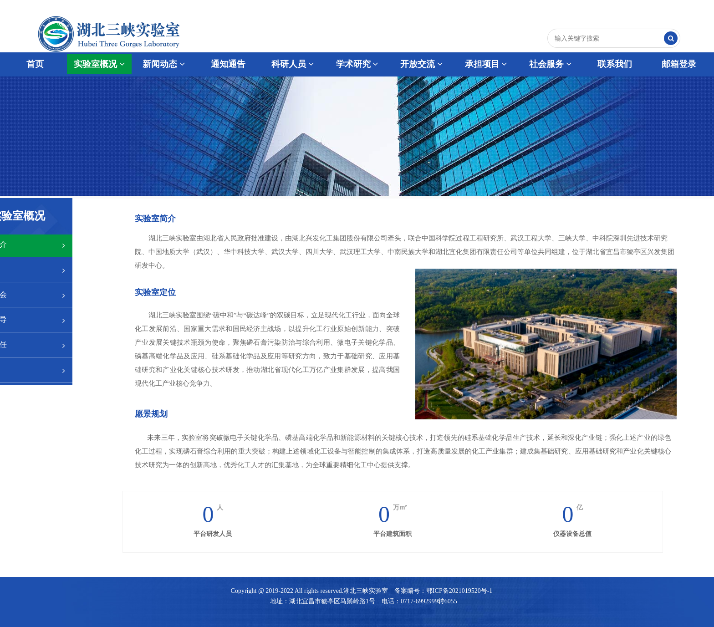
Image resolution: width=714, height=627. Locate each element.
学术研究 (357, 64)
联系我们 (614, 64)
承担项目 (486, 64)
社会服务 (550, 64)
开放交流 (421, 64)
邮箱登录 (679, 64)
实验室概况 (99, 64)
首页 (35, 64)
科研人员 (292, 64)
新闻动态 (164, 64)
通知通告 (228, 64)
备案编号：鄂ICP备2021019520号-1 (443, 590)
